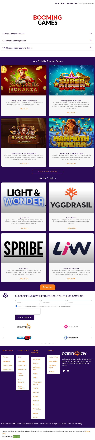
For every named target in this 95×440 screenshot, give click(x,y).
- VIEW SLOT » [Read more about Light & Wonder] (24, 228)
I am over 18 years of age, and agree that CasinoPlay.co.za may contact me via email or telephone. (44, 307)
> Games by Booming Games (14, 41)
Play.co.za (36, 359)
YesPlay (35, 389)
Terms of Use (7, 370)
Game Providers (72, 3)
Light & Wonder (24, 218)
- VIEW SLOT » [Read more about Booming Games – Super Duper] (71, 113)
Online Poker (22, 366)
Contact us (6, 361)
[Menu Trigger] (7, 3)
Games (63, 3)
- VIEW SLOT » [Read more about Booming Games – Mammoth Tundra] (71, 164)
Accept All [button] (16, 436)
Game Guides (53, 361)
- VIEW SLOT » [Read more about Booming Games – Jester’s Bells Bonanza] (24, 109)
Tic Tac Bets (37, 409)
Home (57, 3)
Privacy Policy (7, 366)
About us (6, 357)
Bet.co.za (36, 405)
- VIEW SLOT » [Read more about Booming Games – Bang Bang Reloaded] (24, 164)
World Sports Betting (37, 383)
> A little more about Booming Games (17, 48)
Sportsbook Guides (52, 367)
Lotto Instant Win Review (71, 269)
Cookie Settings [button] (7, 436)
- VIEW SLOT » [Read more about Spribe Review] (24, 279)
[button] (47, 33)
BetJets (35, 413)
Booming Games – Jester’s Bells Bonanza (24, 100)
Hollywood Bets (36, 369)
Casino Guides (53, 357)
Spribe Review (23, 269)
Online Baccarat (21, 381)
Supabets (36, 401)
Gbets (35, 374)
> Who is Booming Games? (13, 34)
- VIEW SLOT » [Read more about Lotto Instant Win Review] (71, 279)
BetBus (35, 418)
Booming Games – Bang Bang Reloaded (24, 153)
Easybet (35, 364)
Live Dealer (21, 361)
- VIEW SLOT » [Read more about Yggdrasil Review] (71, 228)
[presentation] (27, 312)
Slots (19, 357)
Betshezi (36, 393)
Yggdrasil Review (71, 218)
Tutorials (51, 372)
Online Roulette (20, 375)
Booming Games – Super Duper (71, 100)
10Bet (35, 378)
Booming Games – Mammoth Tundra (71, 153)
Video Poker (22, 370)
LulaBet (35, 397)
